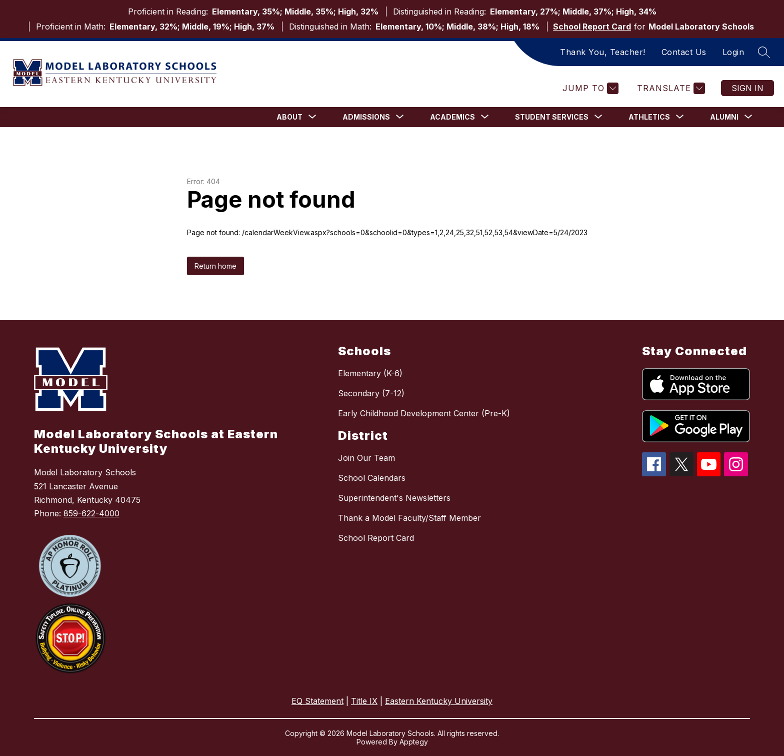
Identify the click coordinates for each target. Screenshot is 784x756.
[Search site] (764, 52)
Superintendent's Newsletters (394, 498)
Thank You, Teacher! (603, 52)
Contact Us (684, 52)
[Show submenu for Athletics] (649, 117)
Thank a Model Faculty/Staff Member (409, 518)
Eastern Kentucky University (438, 701)
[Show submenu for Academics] (452, 117)
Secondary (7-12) (371, 393)
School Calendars (372, 478)
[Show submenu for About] (289, 117)
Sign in (748, 88)
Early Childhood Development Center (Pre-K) (424, 413)
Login (733, 52)
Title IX (364, 701)
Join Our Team (366, 458)
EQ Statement (318, 701)
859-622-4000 (92, 513)
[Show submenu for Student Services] (551, 117)
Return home (215, 266)
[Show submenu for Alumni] (724, 117)
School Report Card (592, 27)
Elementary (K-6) (370, 373)
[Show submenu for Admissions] (366, 117)
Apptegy (414, 741)
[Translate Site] (669, 88)
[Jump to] (589, 88)
